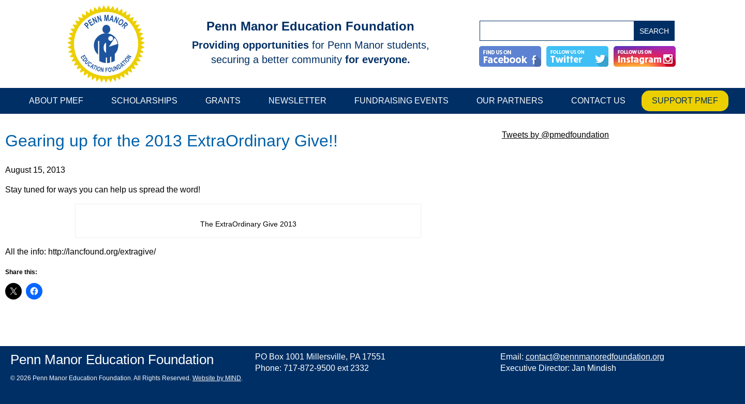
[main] (248, 218)
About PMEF (56, 101)
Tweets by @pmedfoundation (555, 135)
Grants (223, 101)
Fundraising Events (401, 101)
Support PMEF (685, 101)
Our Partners (509, 101)
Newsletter (297, 101)
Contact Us (598, 101)
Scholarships (144, 101)
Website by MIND (216, 378)
